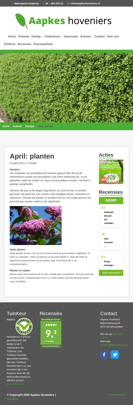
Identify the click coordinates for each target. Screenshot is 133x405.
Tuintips (29, 126)
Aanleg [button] (35, 36)
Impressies (71, 36)
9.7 (103, 207)
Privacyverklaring (117, 394)
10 (103, 234)
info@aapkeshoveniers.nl (83, 3)
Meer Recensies (112, 272)
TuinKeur (10, 44)
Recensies (24, 44)
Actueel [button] (85, 36)
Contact (99, 36)
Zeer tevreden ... (108, 242)
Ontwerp (23, 36)
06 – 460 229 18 (53, 3)
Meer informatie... (16, 384)
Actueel (17, 126)
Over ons (113, 36)
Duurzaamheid (42, 44)
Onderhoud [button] (52, 36)
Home (12, 36)
